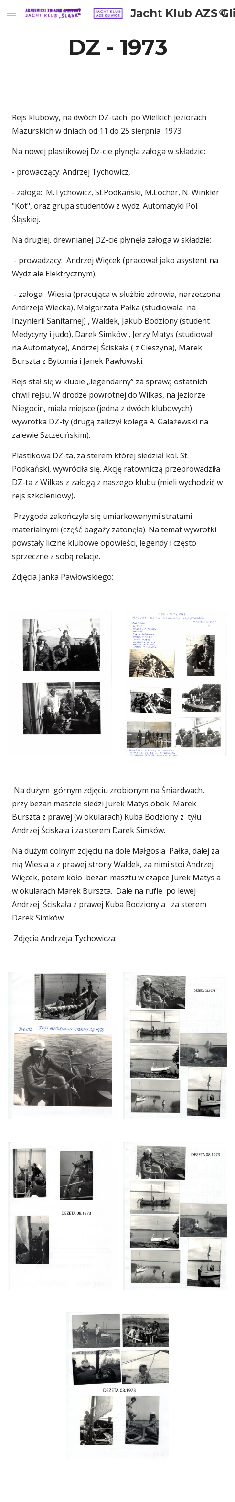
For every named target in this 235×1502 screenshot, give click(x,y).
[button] (11, 13)
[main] (117, 47)
